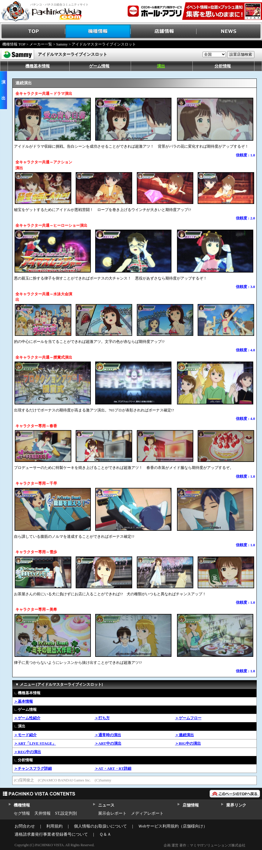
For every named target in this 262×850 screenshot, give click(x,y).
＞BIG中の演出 (188, 743)
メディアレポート (147, 813)
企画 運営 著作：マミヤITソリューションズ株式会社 (204, 845)
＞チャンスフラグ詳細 (33, 768)
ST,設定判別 (66, 813)
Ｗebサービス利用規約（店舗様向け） (172, 826)
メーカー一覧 (40, 44)
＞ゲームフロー (188, 718)
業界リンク (236, 805)
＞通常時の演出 (108, 735)
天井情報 (42, 813)
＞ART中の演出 (108, 743)
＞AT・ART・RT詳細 (113, 768)
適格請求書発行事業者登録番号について (51, 834)
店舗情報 (163, 31)
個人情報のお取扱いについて (100, 826)
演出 (161, 66)
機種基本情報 (37, 66)
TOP (33, 31)
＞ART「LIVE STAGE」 (35, 743)
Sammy (62, 44)
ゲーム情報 (99, 66)
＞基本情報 (23, 701)
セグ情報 (22, 813)
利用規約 (54, 826)
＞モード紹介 (25, 735)
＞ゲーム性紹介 (27, 718)
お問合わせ (25, 826)
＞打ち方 (102, 718)
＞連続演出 (184, 735)
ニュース (106, 805)
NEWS (229, 31)
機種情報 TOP (13, 44)
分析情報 (223, 66)
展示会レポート (112, 813)
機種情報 (98, 31)
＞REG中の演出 (27, 752)
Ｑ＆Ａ (105, 834)
